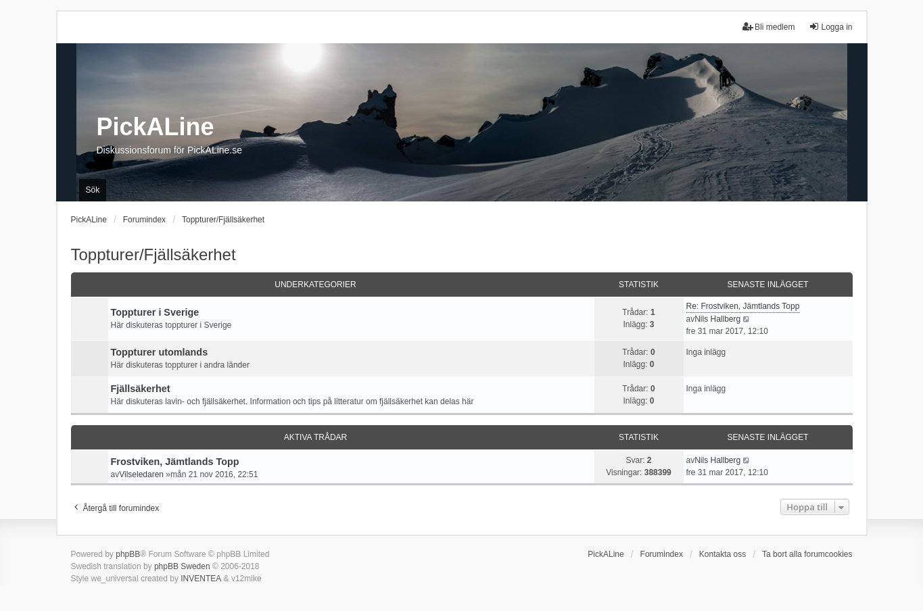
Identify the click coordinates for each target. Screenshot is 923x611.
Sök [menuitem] (93, 190)
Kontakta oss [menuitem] (722, 554)
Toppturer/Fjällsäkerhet (153, 254)
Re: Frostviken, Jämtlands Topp (743, 306)
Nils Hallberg (717, 319)
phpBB (128, 554)
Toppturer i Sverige (155, 312)
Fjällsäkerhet (140, 388)
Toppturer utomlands (159, 352)
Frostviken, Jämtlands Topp (175, 461)
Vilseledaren (141, 474)
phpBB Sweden (182, 566)
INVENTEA (201, 578)
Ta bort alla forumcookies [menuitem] (807, 554)
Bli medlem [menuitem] (768, 27)
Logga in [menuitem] (830, 27)
